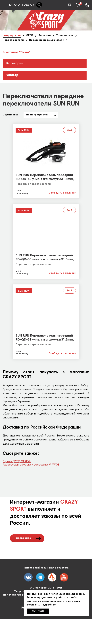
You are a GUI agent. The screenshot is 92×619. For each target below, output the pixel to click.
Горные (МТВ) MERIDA (17, 461)
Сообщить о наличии (62, 193)
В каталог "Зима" (16, 52)
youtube (64, 577)
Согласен (38, 611)
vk (28, 577)
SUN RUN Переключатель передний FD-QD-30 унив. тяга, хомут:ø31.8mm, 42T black (45, 259)
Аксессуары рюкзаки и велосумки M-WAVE (31, 464)
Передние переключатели (33, 184)
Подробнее (48, 605)
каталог (4, 5)
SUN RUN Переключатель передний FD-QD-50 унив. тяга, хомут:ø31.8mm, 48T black (45, 179)
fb (40, 577)
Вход (70, 5)
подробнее (23, 538)
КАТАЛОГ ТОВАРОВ (21, 5)
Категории (14, 63)
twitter (52, 577)
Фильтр (12, 75)
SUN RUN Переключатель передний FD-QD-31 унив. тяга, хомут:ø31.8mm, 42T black (45, 340)
